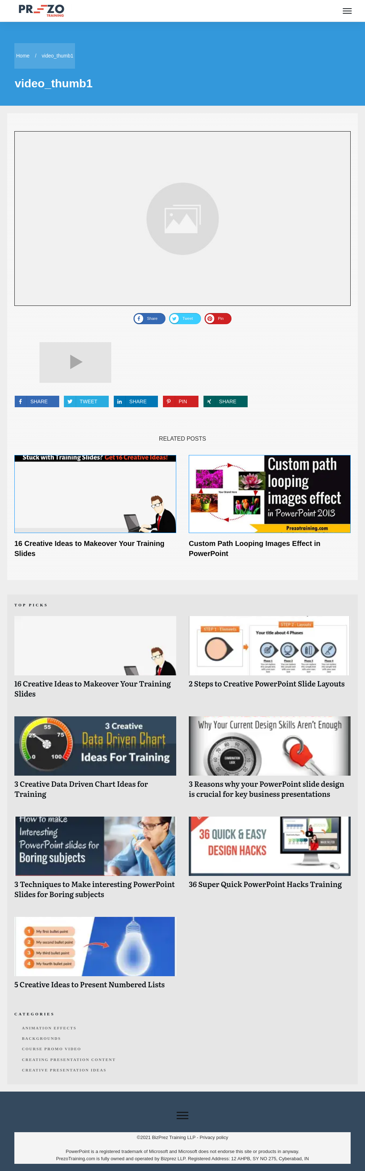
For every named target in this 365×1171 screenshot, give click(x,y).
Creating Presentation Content (69, 1059)
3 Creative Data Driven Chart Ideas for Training (95, 761)
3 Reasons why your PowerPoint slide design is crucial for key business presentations (270, 761)
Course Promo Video (51, 1049)
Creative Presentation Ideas (64, 1070)
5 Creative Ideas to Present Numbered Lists (95, 956)
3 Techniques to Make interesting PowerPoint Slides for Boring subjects (95, 861)
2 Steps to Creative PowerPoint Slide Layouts (270, 661)
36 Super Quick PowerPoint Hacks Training (270, 861)
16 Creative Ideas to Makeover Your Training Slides (95, 661)
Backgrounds (41, 1038)
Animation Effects (49, 1028)
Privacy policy (214, 1137)
